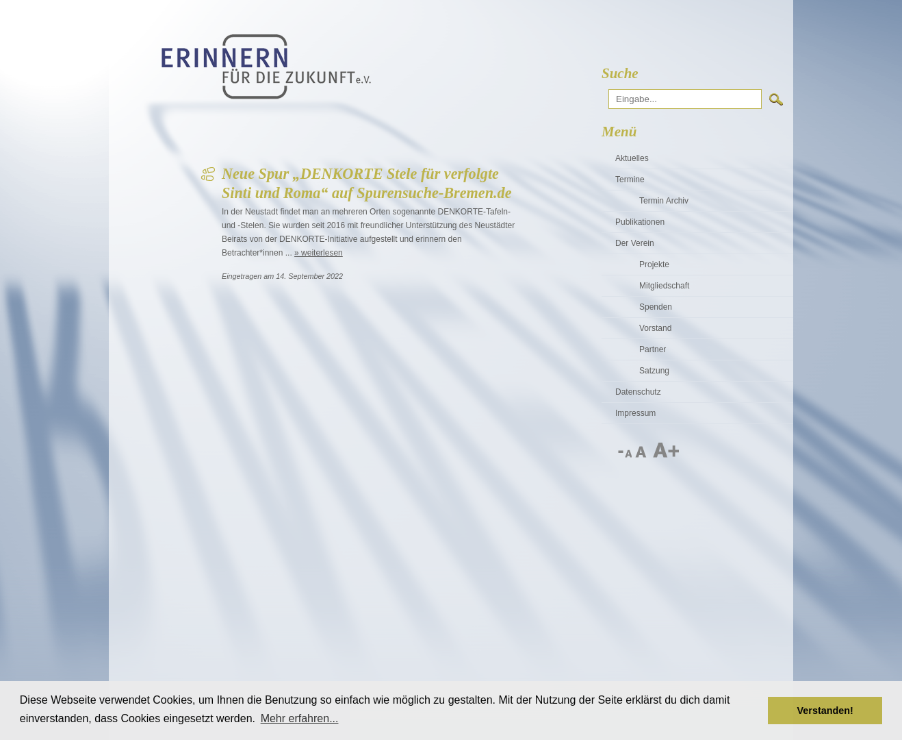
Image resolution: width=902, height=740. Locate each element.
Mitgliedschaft (664, 286)
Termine (630, 179)
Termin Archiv (663, 201)
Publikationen (640, 222)
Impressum (635, 413)
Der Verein (634, 243)
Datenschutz (638, 392)
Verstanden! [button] (825, 710)
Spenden (655, 307)
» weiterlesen (318, 253)
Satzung (654, 370)
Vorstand (655, 328)
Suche (620, 73)
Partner (652, 349)
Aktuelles (632, 158)
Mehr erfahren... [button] (300, 718)
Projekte (654, 264)
